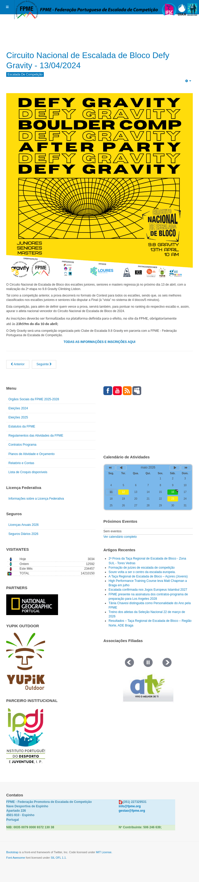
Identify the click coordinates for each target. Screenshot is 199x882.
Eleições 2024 (18, 408)
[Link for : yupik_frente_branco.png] (25, 661)
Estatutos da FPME (22, 426)
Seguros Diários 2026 (23, 534)
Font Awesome (15, 857)
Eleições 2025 (18, 417)
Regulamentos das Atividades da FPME (36, 435)
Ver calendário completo (120, 537)
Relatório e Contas (21, 463)
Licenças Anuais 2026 (24, 525)
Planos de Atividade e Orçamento (32, 454)
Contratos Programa (23, 444)
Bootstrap (12, 852)
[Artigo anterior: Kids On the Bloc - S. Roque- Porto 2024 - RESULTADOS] (17, 364)
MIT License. (104, 852)
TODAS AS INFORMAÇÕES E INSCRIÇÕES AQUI (100, 342)
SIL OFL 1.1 (58, 857)
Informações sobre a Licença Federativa (36, 498)
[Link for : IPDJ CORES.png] (25, 735)
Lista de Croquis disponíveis (28, 472)
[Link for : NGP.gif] (32, 604)
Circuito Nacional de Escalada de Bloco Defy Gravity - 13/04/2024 (98, 60)
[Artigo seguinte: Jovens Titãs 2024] (44, 364)
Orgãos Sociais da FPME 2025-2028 (34, 399)
